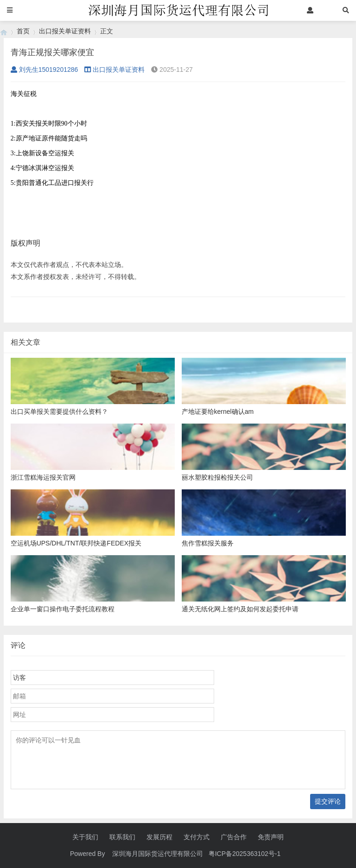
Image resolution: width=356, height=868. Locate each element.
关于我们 (85, 837)
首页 (23, 31)
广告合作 (234, 837)
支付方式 (197, 837)
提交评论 (328, 801)
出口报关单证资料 (65, 31)
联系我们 (122, 837)
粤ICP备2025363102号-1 (246, 853)
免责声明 (271, 837)
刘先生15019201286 (44, 69)
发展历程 (159, 837)
